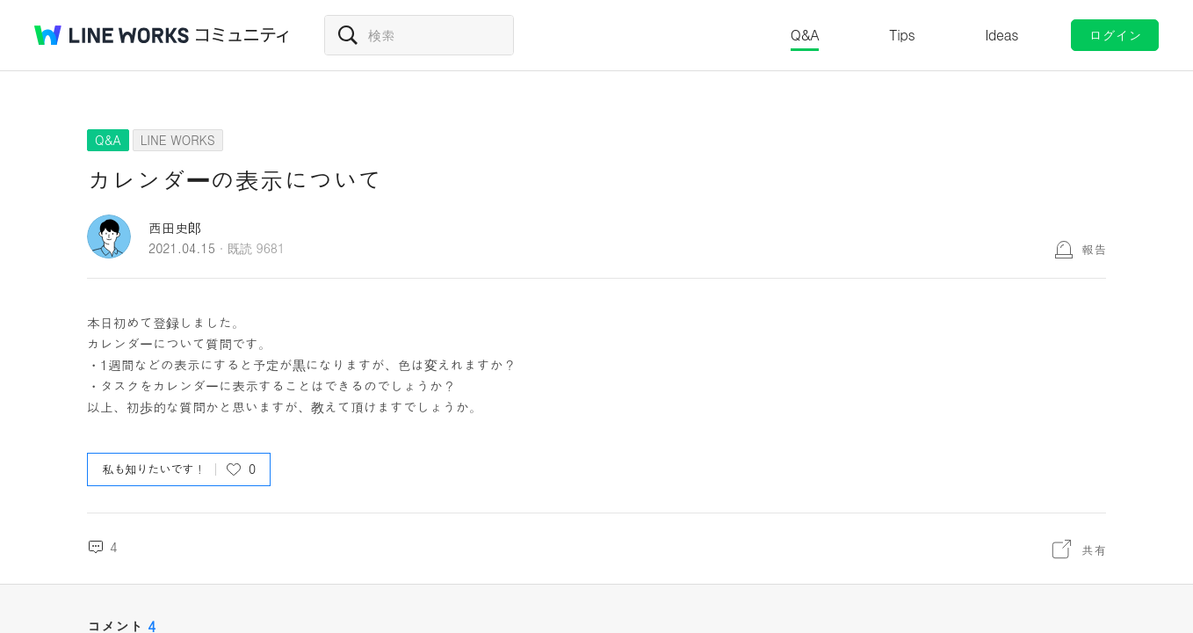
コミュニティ (242, 35)
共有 (1093, 549)
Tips (902, 35)
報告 (1093, 249)
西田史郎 (174, 227)
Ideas (1001, 35)
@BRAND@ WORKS (111, 35)
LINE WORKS (178, 140)
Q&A (805, 35)
